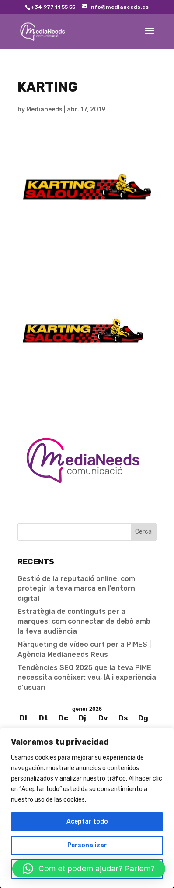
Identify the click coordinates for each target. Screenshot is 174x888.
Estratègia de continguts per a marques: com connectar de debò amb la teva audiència (83, 621)
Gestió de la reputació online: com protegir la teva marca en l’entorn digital (76, 588)
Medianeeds (44, 109)
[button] (88, 868)
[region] (87, 808)
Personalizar (87, 845)
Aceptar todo (87, 821)
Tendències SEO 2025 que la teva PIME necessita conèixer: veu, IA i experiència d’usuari (86, 677)
